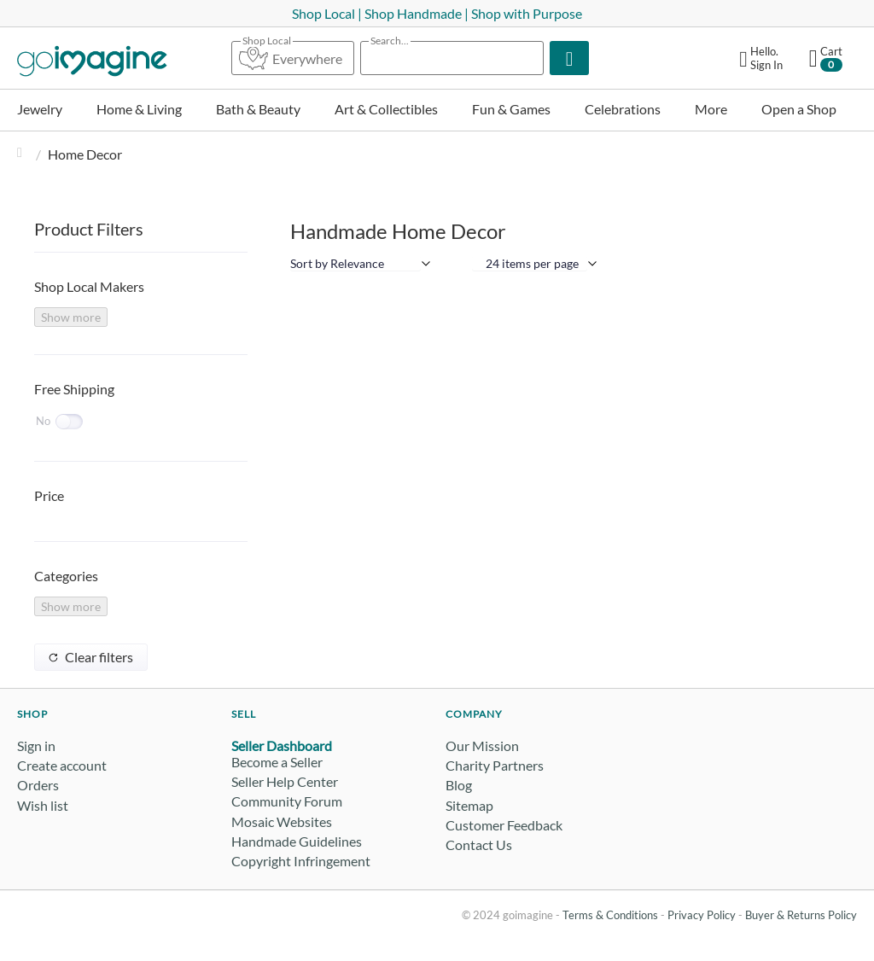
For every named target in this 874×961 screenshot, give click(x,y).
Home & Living (139, 109)
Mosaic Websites (281, 821)
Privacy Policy (701, 915)
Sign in (36, 745)
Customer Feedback (504, 825)
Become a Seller (277, 762)
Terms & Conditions (610, 915)
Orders (38, 785)
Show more (71, 317)
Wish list (42, 805)
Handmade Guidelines (296, 841)
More (711, 109)
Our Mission (482, 745)
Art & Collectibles (386, 109)
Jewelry (39, 109)
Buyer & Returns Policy (801, 915)
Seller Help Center (284, 781)
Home (24, 154)
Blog (459, 785)
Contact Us (479, 844)
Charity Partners (495, 765)
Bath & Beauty (258, 109)
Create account (62, 765)
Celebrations (623, 109)
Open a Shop (798, 109)
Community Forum (286, 801)
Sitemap (469, 805)
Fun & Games (511, 109)
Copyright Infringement (300, 861)
